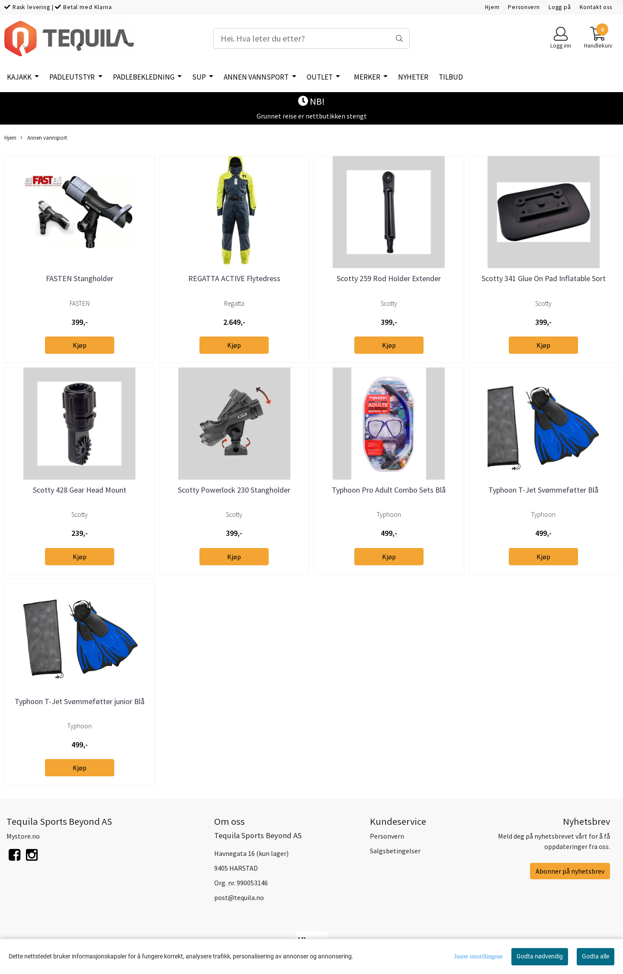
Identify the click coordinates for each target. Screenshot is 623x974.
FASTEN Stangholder (79, 278)
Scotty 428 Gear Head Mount (79, 490)
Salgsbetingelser (395, 850)
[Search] (311, 38)
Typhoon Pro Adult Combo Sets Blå (389, 490)
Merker (368, 77)
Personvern (524, 7)
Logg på (560, 7)
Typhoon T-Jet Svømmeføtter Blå (543, 490)
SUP (199, 77)
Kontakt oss (596, 7)
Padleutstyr (72, 77)
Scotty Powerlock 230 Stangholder (234, 490)
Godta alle (595, 956)
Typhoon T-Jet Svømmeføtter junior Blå (80, 701)
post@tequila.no (239, 897)
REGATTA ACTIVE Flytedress (234, 278)
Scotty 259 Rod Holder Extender (389, 278)
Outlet (320, 77)
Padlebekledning (144, 77)
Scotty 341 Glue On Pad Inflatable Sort (544, 278)
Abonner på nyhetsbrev (570, 871)
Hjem (492, 7)
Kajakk (20, 77)
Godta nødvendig (540, 956)
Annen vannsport (257, 77)
